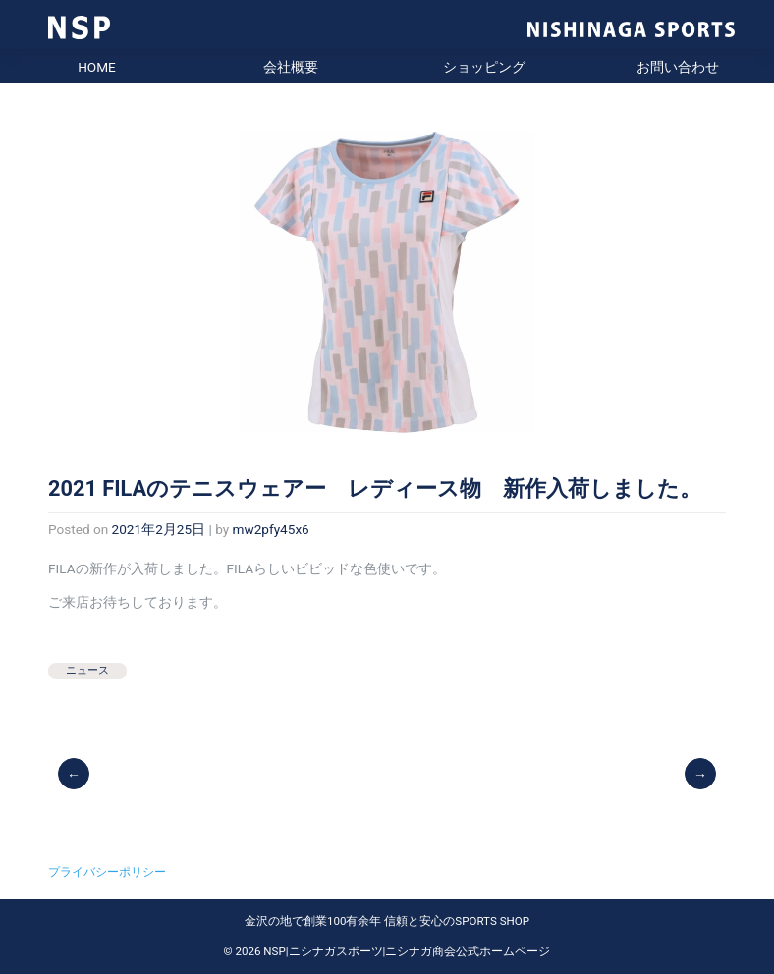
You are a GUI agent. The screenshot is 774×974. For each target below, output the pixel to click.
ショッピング (484, 67)
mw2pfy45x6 (271, 529)
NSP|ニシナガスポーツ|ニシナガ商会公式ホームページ (406, 951)
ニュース (87, 670)
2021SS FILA (702, 773)
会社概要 (290, 67)
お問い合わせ (677, 67)
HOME (97, 67)
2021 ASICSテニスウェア (75, 773)
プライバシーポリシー (107, 872)
